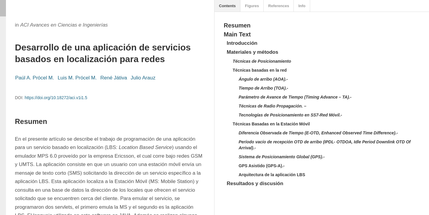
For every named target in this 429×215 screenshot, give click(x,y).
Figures (252, 6)
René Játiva (113, 78)
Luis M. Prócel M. (77, 78)
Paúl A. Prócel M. (34, 78)
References (278, 6)
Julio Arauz (142, 78)
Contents (227, 6)
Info (301, 6)
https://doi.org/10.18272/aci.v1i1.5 (56, 97)
